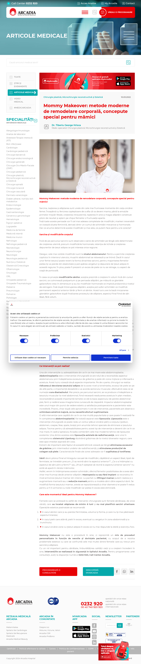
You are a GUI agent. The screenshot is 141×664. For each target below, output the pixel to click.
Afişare (122, 350)
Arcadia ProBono (47, 636)
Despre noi (44, 627)
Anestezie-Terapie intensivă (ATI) (19, 139)
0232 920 (31, 3)
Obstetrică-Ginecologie (17, 265)
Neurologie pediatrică (16, 258)
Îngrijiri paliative (14, 223)
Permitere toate (111, 357)
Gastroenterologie (15, 212)
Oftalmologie (12, 269)
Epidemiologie (13, 208)
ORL (8, 276)
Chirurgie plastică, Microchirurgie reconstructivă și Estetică (20, 178)
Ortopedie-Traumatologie (18, 283)
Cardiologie (11, 147)
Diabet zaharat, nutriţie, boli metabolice (19, 200)
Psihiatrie (10, 294)
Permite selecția (70, 357)
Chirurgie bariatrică (15, 155)
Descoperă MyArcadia (92, 571)
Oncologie (11, 273)
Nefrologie (11, 241)
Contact (128, 3)
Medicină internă (14, 233)
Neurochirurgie (13, 251)
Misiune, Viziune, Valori (49, 630)
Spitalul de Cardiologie (16, 630)
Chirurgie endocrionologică (19, 158)
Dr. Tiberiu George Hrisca (66, 125)
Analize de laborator (16, 134)
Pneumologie (12, 290)
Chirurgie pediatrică (16, 172)
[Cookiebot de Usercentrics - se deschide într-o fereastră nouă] (119, 305)
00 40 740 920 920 (92, 607)
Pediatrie (10, 287)
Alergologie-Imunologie (17, 130)
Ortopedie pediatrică (16, 280)
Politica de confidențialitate (72, 649)
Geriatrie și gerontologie (18, 216)
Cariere (52, 649)
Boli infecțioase (13, 144)
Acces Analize (86, 3)
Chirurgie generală (15, 162)
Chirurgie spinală (14, 184)
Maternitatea (12, 627)
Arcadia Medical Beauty (17, 639)
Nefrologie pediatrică (16, 244)
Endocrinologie (13, 205)
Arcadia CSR (44, 633)
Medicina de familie (15, 230)
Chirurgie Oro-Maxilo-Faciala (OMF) (20, 167)
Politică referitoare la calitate (32, 649)
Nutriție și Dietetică (15, 262)
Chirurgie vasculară (15, 191)
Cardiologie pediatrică (17, 151)
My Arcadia (109, 3)
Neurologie (11, 255)
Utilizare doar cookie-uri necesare (30, 357)
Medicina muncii (14, 237)
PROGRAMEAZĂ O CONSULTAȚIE (51, 571)
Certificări (11, 649)
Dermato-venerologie (16, 195)
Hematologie (12, 219)
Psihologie (11, 298)
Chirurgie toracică (15, 188)
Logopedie (11, 226)
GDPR (91, 649)
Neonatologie (12, 248)
